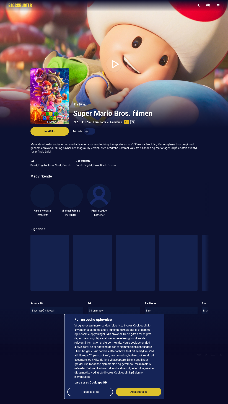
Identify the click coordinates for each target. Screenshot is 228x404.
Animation (116, 122)
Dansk (33, 165)
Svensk (67, 165)
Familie (104, 122)
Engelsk (42, 165)
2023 (76, 122)
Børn (96, 122)
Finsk (51, 165)
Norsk (58, 165)
